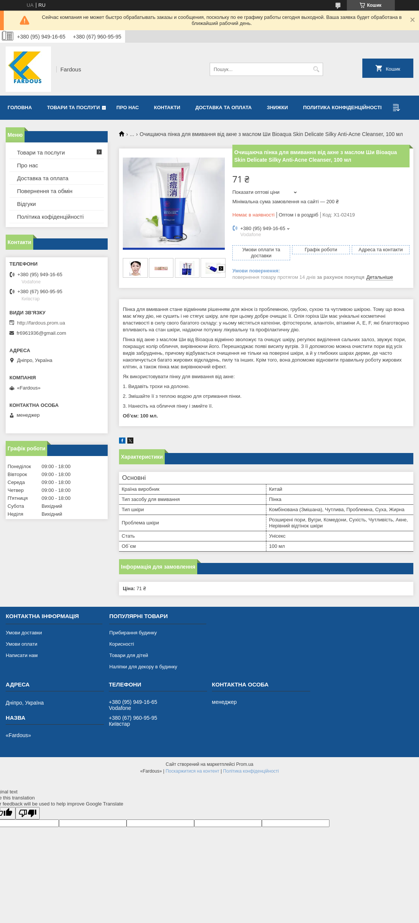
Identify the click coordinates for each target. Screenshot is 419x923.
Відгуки (26, 204)
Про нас (127, 107)
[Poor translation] (27, 813)
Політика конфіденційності (251, 771)
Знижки (277, 107)
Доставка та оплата (223, 107)
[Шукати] (316, 69)
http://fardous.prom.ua (41, 323)
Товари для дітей (128, 655)
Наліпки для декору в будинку (143, 666)
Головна (20, 107)
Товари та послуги (73, 107)
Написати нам (22, 655)
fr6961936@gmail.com (41, 333)
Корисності (121, 644)
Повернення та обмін (45, 191)
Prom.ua (244, 764)
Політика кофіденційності (50, 216)
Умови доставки (24, 632)
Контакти (167, 107)
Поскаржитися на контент (192, 771)
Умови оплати (21, 644)
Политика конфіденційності (342, 107)
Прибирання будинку (133, 632)
